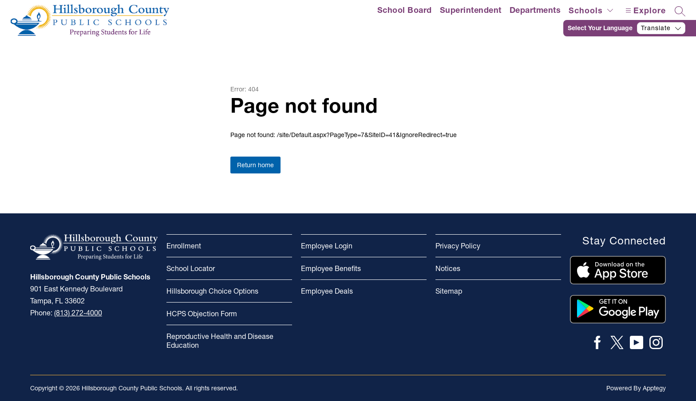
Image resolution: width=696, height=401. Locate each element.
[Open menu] (644, 10)
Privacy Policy (457, 245)
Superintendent (471, 10)
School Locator (190, 268)
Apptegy (654, 388)
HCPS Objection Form (201, 313)
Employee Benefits (331, 268)
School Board (404, 10)
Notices (447, 268)
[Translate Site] (629, 28)
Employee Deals (327, 291)
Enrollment (183, 245)
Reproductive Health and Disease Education (219, 341)
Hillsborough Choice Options (212, 291)
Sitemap (448, 291)
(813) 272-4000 (78, 312)
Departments (535, 10)
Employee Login (326, 245)
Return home (255, 165)
